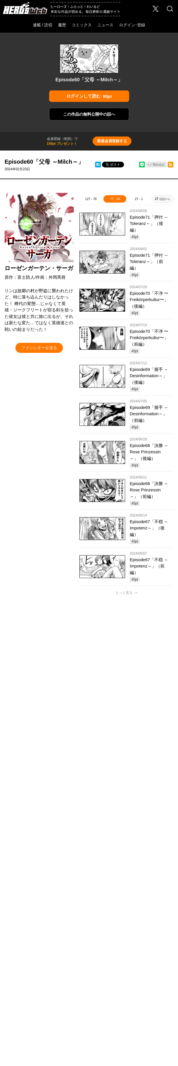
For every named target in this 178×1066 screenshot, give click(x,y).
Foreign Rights (95, 974)
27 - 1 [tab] (139, 199)
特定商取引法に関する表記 (140, 985)
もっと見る (124, 593)
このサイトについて (140, 974)
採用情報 (48, 974)
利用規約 (109, 985)
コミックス (82, 25)
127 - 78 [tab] (91, 199)
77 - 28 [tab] (115, 199)
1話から (164, 199)
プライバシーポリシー (35, 985)
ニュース (105, 25)
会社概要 (30, 974)
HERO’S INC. (86, 998)
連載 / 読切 (42, 25)
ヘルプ (115, 974)
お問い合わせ (69, 974)
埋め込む (159, 164)
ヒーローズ (39, 959)
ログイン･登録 (132, 25)
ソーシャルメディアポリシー (76, 985)
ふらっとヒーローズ (89, 959)
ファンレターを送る (39, 347)
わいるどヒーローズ (138, 959)
